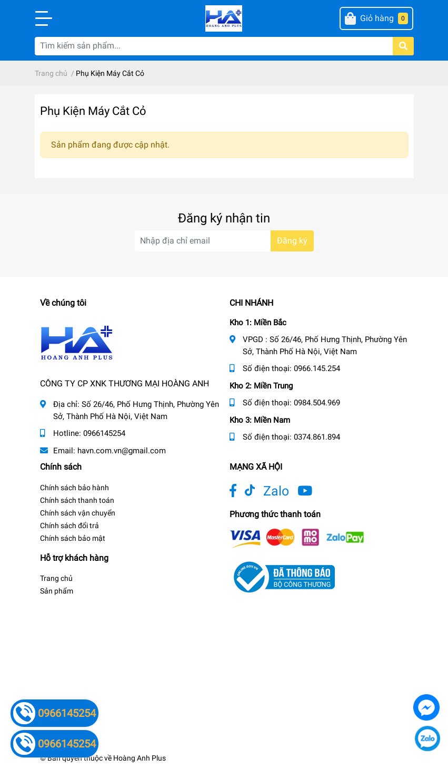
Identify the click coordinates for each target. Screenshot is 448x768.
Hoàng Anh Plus (139, 758)
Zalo (276, 491)
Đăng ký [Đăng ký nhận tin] (292, 241)
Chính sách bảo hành (74, 487)
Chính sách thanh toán (77, 500)
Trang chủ (56, 578)
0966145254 (104, 433)
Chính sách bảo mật (72, 538)
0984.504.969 (317, 402)
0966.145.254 (317, 368)
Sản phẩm (56, 591)
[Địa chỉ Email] (224, 240)
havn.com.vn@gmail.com (121, 450)
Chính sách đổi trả (69, 525)
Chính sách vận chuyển (77, 513)
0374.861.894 (317, 437)
